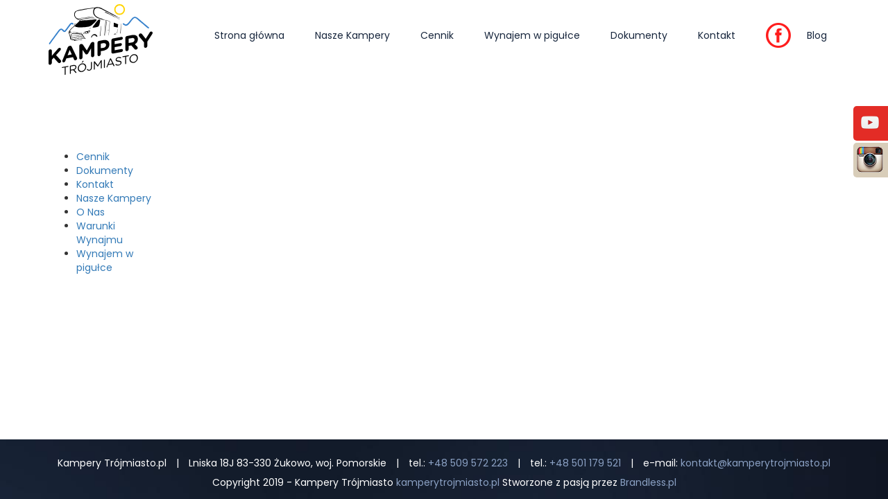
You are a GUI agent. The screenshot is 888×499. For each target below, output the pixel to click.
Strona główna (249, 35)
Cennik (437, 35)
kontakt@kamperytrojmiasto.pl (755, 463)
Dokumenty (638, 35)
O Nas (90, 212)
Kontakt (716, 35)
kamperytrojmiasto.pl (448, 482)
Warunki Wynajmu (99, 233)
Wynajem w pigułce (532, 35)
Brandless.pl (648, 482)
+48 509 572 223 (468, 463)
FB (771, 39)
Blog (817, 35)
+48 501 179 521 (585, 463)
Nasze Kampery (352, 35)
